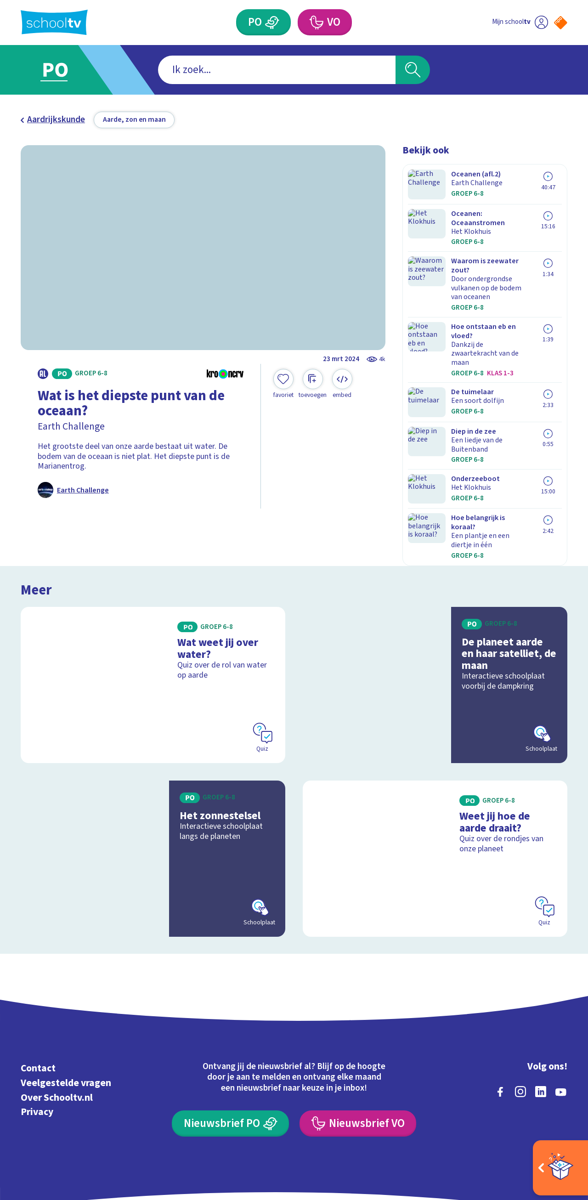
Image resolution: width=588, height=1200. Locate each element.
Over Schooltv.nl (57, 1039)
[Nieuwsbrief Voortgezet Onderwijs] (358, 1065)
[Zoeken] (413, 70)
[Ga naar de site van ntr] (552, 1115)
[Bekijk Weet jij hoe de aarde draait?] (435, 800)
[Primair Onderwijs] (272, 22)
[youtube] (561, 1033)
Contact (38, 1010)
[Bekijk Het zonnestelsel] (153, 800)
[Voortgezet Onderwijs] (316, 22)
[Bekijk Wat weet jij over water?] (153, 626)
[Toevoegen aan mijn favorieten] (283, 384)
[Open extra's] (560, 1167)
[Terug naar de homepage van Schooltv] (54, 22)
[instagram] (520, 1033)
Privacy (37, 1054)
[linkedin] (541, 1033)
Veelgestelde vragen (66, 1025)
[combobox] (277, 70)
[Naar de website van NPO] (561, 23)
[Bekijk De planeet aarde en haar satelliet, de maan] (435, 626)
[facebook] (500, 1033)
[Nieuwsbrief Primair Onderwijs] (230, 1065)
